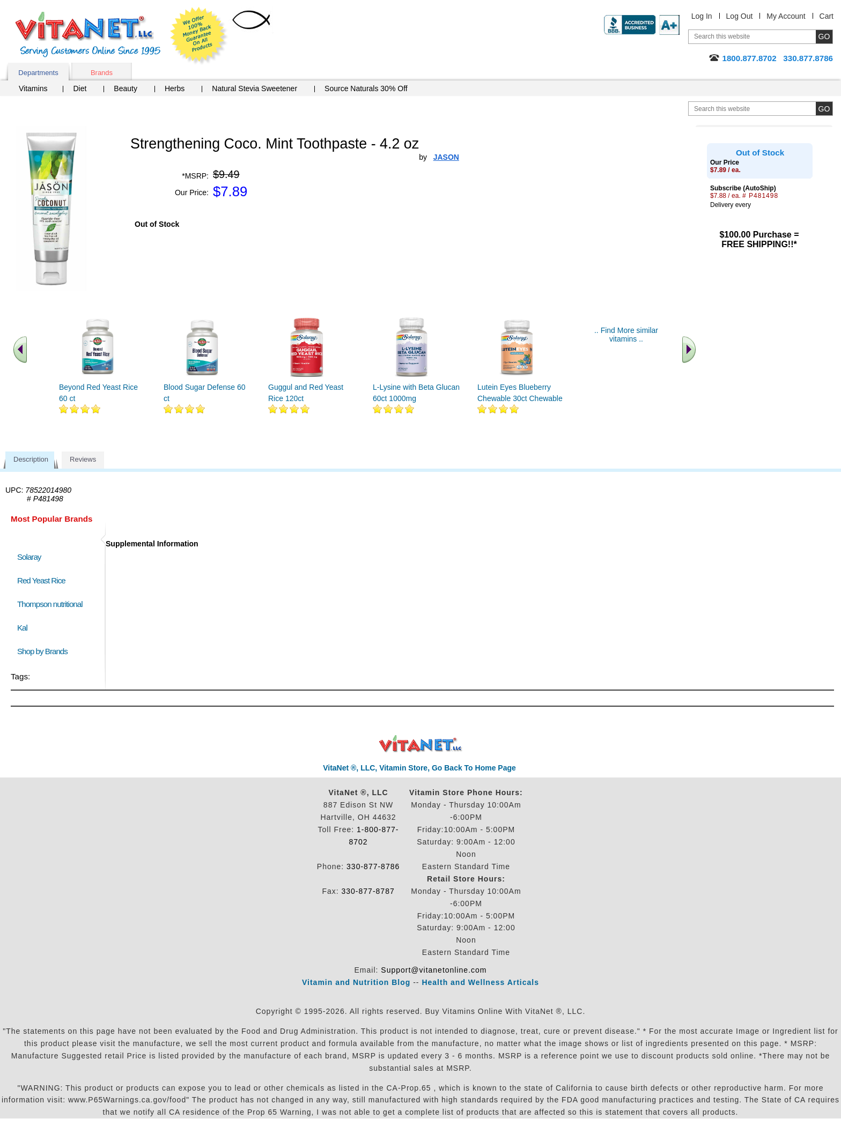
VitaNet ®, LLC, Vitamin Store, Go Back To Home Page (419, 768)
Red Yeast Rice (41, 580)
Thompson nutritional (50, 604)
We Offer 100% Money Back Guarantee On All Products (198, 35)
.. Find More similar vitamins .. (626, 334)
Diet (79, 88)
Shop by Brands (44, 651)
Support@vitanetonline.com (433, 970)
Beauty (125, 88)
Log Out (739, 16)
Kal (22, 627)
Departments (38, 73)
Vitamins (33, 88)
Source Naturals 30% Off (366, 88)
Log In (701, 16)
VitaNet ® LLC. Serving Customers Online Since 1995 (88, 34)
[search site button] (824, 108)
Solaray (29, 556)
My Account (785, 16)
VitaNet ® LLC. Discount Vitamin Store (420, 744)
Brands (102, 73)
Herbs (175, 88)
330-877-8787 (368, 891)
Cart (826, 16)
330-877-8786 (373, 866)
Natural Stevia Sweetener (254, 88)
